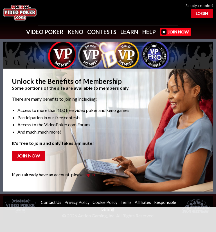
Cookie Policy (105, 202)
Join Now (28, 155)
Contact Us (51, 202)
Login (202, 13)
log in (89, 174)
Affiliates (143, 202)
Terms (126, 202)
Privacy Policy (76, 202)
